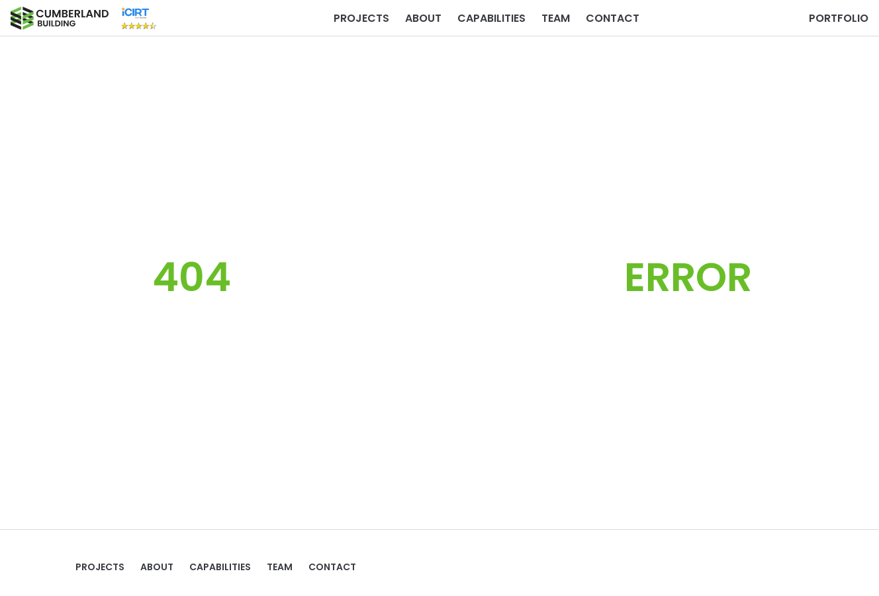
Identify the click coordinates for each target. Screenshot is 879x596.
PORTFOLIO (838, 18)
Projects (361, 18)
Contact (612, 18)
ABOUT (423, 18)
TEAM (555, 18)
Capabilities (491, 18)
